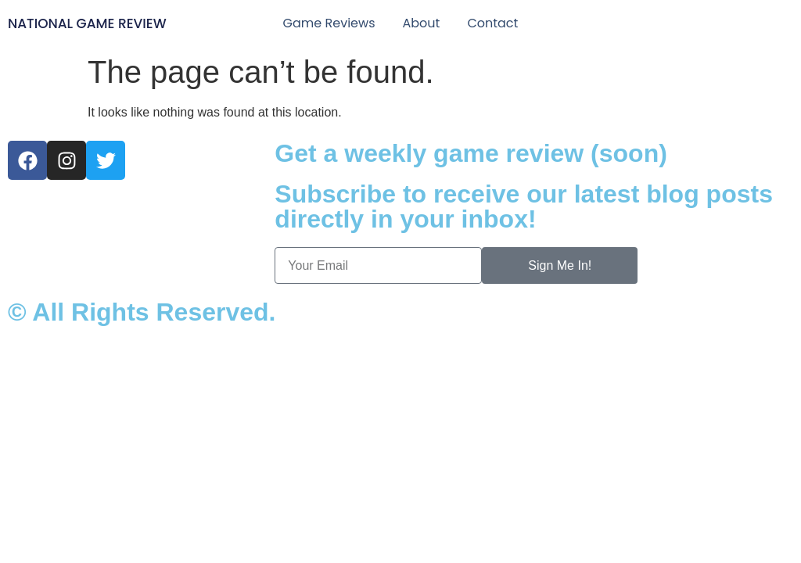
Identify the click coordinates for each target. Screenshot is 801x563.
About (421, 23)
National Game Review (87, 23)
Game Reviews (329, 23)
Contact (492, 23)
